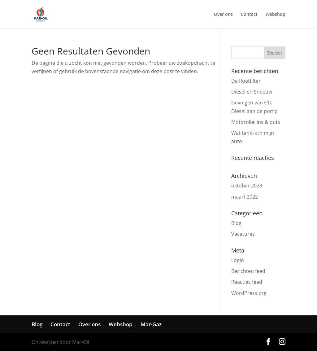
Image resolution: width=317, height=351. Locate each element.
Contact (249, 14)
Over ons (223, 14)
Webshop (275, 14)
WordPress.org (249, 293)
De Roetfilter (246, 80)
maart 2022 (244, 196)
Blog (236, 223)
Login (237, 260)
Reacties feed (246, 282)
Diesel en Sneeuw (251, 91)
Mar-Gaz (151, 324)
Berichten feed (248, 271)
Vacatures (243, 233)
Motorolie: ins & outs (255, 122)
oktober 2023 (246, 185)
